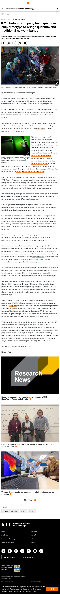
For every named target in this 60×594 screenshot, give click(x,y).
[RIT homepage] (15, 524)
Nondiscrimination (36, 581)
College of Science (13, 259)
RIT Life (33, 535)
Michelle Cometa (20, 19)
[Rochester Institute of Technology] (30, 3)
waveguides (13, 306)
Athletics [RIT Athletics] (34, 539)
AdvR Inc (11, 101)
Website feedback (9, 557)
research (31, 511)
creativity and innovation (10, 511)
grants (23, 511)
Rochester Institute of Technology (20, 9)
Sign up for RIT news (28, 557)
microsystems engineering (40, 163)
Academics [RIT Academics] (5, 535)
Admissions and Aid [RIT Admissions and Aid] (7, 542)
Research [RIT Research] (34, 531)
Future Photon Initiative (39, 166)
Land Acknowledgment (7, 581)
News (7, 14)
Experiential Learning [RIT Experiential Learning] (8, 539)
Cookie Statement (14, 591)
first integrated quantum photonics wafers (30, 171)
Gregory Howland (38, 256)
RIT (2, 14)
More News (29, 500)
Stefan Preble (40, 128)
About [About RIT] (3, 531)
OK (52, 589)
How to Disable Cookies (29, 591)
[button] (2, 9)
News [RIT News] (33, 542)
